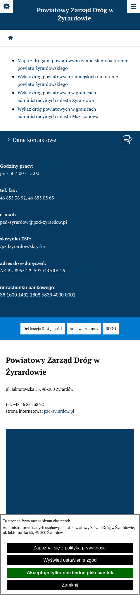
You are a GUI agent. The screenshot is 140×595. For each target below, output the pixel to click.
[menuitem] (42, 328)
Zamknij (70, 584)
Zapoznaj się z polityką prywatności (70, 547)
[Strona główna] (10, 38)
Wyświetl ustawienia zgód (69, 560)
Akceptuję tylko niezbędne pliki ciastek (70, 572)
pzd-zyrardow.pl (59, 411)
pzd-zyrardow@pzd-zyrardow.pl (33, 222)
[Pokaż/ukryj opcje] (7, 7)
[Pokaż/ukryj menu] (133, 7)
